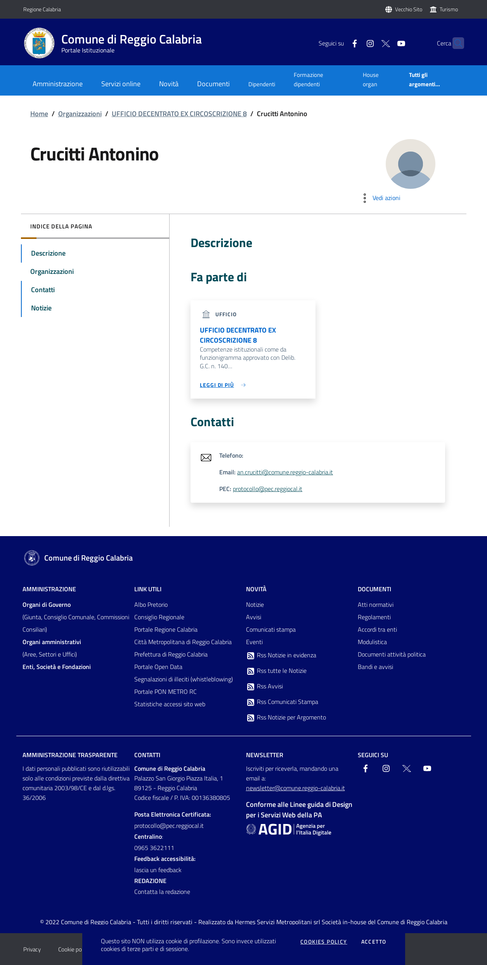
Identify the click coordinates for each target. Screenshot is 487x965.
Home (39, 113)
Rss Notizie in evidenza (281, 655)
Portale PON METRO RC (165, 691)
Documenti (374, 589)
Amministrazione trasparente (70, 754)
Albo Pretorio (151, 604)
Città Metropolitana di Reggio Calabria (183, 641)
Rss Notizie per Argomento (286, 717)
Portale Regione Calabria (166, 629)
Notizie (255, 604)
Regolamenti (374, 617)
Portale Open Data (158, 666)
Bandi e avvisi (375, 666)
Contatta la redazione (162, 891)
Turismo (449, 9)
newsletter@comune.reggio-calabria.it (295, 788)
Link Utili (147, 589)
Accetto (373, 941)
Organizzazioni (80, 113)
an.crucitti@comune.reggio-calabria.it (285, 472)
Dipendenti (261, 84)
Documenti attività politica (392, 654)
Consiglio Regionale (159, 617)
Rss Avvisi (264, 686)
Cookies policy (323, 941)
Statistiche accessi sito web (169, 704)
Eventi (254, 641)
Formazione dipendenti (308, 79)
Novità (256, 589)
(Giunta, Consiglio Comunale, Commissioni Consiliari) (76, 617)
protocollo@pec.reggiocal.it (267, 488)
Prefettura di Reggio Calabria (171, 654)
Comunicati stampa (271, 629)
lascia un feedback (158, 869)
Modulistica (372, 641)
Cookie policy (74, 949)
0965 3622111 (154, 847)
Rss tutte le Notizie (276, 671)
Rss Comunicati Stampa (282, 702)
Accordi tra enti (377, 629)
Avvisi (253, 617)
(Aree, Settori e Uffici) (52, 648)
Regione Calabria (42, 9)
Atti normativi (375, 604)
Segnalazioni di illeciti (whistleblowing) (183, 679)
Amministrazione (49, 589)
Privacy (32, 949)
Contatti (147, 754)
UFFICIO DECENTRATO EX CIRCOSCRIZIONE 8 (179, 113)
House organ (371, 79)
